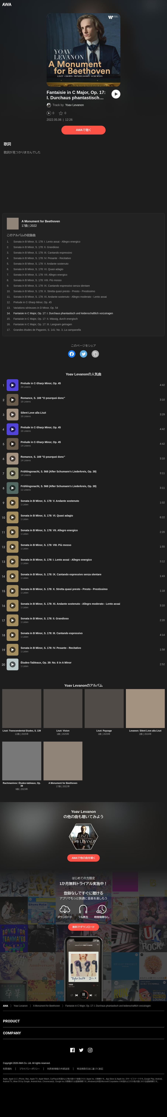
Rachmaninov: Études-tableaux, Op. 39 (22, 784)
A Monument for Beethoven (41, 221)
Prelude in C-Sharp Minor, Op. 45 (32, 302)
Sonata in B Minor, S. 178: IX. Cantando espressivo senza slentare (51, 285)
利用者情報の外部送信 (58, 1069)
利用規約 (7, 1069)
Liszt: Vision (62, 730)
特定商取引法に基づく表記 (90, 1069)
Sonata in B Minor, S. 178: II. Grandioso (36, 247)
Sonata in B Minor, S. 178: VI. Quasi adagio (38, 269)
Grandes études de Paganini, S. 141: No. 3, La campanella (47, 329)
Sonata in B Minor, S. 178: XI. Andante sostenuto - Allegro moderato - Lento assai (60, 296)
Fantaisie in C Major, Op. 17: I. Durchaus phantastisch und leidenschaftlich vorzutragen (108, 1006)
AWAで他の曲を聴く (83, 857)
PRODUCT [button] (11, 1021)
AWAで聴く (83, 130)
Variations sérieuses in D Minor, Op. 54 (35, 307)
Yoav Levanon (74, 105)
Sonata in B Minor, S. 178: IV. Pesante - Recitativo (42, 258)
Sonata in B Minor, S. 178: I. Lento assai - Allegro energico (46, 241)
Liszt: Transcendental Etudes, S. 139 (22, 730)
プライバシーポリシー (29, 1069)
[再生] (116, 94)
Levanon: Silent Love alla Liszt (145, 730)
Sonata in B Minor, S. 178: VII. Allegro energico (40, 274)
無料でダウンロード (83, 927)
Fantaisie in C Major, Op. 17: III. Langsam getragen (42, 324)
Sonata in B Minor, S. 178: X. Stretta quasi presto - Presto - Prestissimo (54, 291)
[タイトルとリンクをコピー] (95, 354)
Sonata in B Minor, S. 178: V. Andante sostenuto (40, 263)
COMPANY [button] (12, 1033)
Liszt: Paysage (104, 730)
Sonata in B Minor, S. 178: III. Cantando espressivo (42, 252)
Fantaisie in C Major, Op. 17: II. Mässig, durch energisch (45, 318)
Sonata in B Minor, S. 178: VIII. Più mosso (37, 280)
